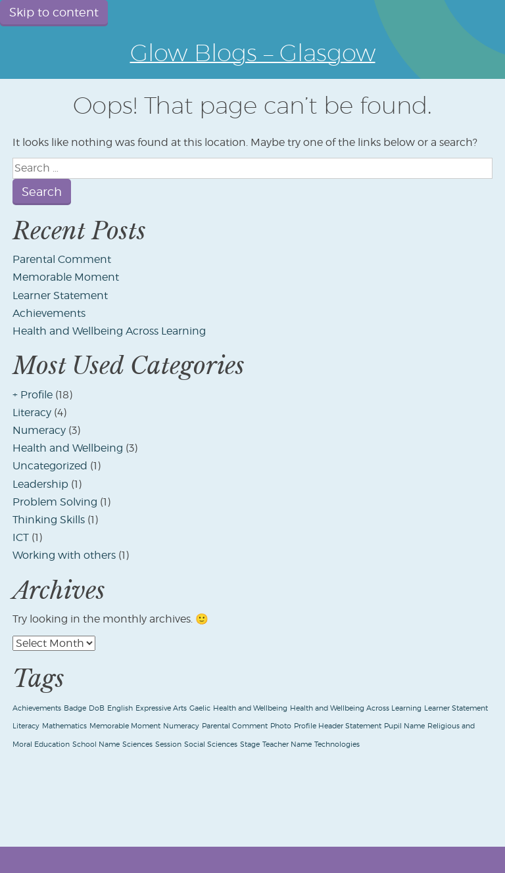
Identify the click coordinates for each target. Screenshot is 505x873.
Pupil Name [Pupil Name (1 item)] (404, 726)
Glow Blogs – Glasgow (252, 52)
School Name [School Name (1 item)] (96, 744)
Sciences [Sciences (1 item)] (137, 744)
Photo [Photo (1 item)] (280, 726)
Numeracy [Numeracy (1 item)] (181, 726)
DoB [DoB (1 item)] (97, 708)
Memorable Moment (65, 277)
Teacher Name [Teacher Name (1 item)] (287, 744)
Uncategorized (49, 466)
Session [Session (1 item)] (168, 744)
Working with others (64, 555)
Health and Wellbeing (67, 448)
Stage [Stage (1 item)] (250, 744)
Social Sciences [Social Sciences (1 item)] (210, 744)
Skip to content (54, 12)
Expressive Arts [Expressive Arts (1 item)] (161, 708)
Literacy (31, 412)
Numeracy (39, 430)
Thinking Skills (48, 519)
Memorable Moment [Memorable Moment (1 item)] (124, 726)
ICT (20, 537)
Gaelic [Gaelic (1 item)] (199, 708)
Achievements (48, 313)
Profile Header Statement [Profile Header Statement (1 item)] (337, 726)
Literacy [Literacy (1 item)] (25, 726)
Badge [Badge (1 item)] (75, 708)
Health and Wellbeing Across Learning (109, 331)
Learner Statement (60, 295)
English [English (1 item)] (120, 708)
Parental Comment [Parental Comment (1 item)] (235, 726)
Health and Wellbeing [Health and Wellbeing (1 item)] (250, 708)
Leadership (40, 484)
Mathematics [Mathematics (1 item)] (64, 726)
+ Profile (32, 395)
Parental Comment (61, 259)
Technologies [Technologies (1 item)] (337, 744)
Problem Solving (54, 502)
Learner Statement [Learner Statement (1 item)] (456, 708)
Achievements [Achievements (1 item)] (36, 708)
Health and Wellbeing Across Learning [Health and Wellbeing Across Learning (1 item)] (355, 708)
